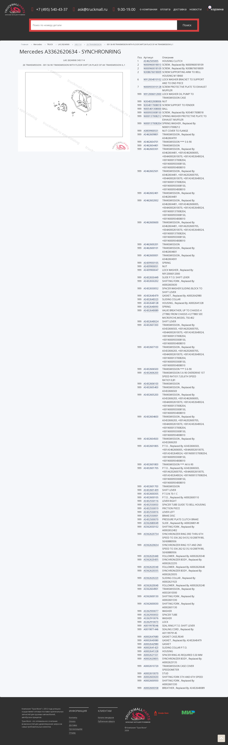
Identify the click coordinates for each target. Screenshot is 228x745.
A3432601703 (151, 486)
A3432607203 (151, 325)
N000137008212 (152, 116)
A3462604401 (151, 145)
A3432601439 (151, 490)
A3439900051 (151, 266)
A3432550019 (151, 508)
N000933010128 (152, 86)
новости (195, 9)
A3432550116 (151, 501)
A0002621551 (151, 655)
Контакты (73, 717)
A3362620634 (151, 545)
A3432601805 (151, 446)
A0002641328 (151, 651)
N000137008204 (152, 123)
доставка (179, 9)
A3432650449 (151, 277)
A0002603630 (151, 677)
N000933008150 (152, 112)
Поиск (187, 25)
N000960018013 (152, 64)
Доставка (73, 725)
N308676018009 (152, 72)
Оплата (72, 721)
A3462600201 (151, 244)
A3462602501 (151, 171)
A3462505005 (151, 61)
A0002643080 (151, 640)
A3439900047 (151, 270)
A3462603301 (151, 149)
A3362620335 (151, 570)
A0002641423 (151, 647)
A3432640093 (151, 306)
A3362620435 (151, 559)
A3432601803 (151, 464)
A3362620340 (151, 567)
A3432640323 (151, 299)
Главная (24, 44)
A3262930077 (151, 611)
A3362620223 (151, 578)
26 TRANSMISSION (94, 44)
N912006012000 (152, 94)
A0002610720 (151, 666)
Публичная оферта (106, 721)
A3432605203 (151, 394)
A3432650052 (151, 288)
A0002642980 (151, 644)
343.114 (78, 44)
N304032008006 (152, 101)
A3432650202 (151, 281)
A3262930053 (151, 614)
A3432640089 (151, 310)
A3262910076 (151, 618)
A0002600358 (151, 688)
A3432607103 (151, 347)
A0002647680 (151, 636)
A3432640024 (151, 321)
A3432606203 (151, 372)
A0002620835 (151, 658)
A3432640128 (151, 303)
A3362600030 (151, 603)
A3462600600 (151, 222)
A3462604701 (151, 141)
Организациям (75, 729)
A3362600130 (151, 596)
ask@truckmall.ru (92, 9)
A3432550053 (151, 504)
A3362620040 (151, 585)
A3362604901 (151, 589)
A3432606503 (151, 369)
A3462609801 (151, 134)
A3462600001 (151, 255)
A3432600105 (151, 497)
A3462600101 (151, 248)
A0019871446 (151, 629)
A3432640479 (151, 295)
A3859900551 (151, 130)
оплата (165, 9)
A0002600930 (151, 680)
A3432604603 (151, 416)
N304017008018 (152, 105)
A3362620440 (151, 556)
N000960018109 (152, 68)
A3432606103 (151, 383)
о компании (148, 9)
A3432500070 (151, 519)
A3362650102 (151, 526)
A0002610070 (151, 673)
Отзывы (72, 733)
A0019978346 (151, 625)
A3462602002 (151, 200)
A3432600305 (151, 493)
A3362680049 (151, 523)
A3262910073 (151, 622)
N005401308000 (152, 108)
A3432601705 (151, 468)
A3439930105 (151, 262)
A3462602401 (151, 193)
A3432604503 (151, 438)
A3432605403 (151, 387)
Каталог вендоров (106, 717)
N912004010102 (152, 79)
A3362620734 (151, 534)
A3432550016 (151, 512)
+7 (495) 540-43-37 (52, 9)
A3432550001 (151, 515)
